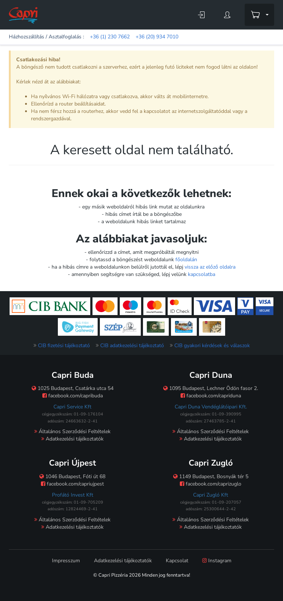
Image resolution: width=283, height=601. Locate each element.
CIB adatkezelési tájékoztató (132, 345)
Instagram (216, 560)
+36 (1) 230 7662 (110, 36)
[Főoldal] (23, 14)
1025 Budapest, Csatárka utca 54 (72, 388)
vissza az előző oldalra (210, 266)
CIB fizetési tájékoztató (64, 345)
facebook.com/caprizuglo (210, 483)
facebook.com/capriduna (211, 395)
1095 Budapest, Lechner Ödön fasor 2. (210, 388)
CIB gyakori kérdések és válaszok (212, 345)
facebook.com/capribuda (72, 395)
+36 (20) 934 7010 (157, 36)
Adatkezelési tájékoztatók (72, 438)
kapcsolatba (201, 274)
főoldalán (186, 259)
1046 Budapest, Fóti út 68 (72, 476)
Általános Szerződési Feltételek (72, 431)
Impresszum (66, 560)
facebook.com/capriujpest (72, 483)
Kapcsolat (177, 560)
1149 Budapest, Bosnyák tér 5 (210, 476)
